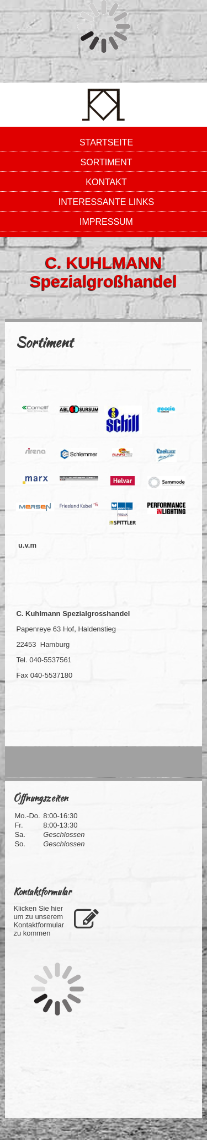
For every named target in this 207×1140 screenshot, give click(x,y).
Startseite (106, 142)
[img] (103, 105)
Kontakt (106, 182)
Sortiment (106, 162)
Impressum (106, 221)
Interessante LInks (106, 202)
